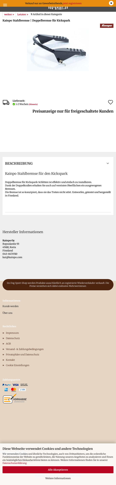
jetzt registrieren (72, 3)
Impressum (12, 332)
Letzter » (22, 14)
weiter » (9, 14)
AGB (8, 343)
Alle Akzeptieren (58, 469)
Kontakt (10, 359)
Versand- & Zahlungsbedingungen (25, 349)
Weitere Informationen (58, 478)
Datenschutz (13, 338)
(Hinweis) (33, 104)
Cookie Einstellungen (17, 365)
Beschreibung (19, 163)
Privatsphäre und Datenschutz (22, 354)
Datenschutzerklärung (15, 463)
